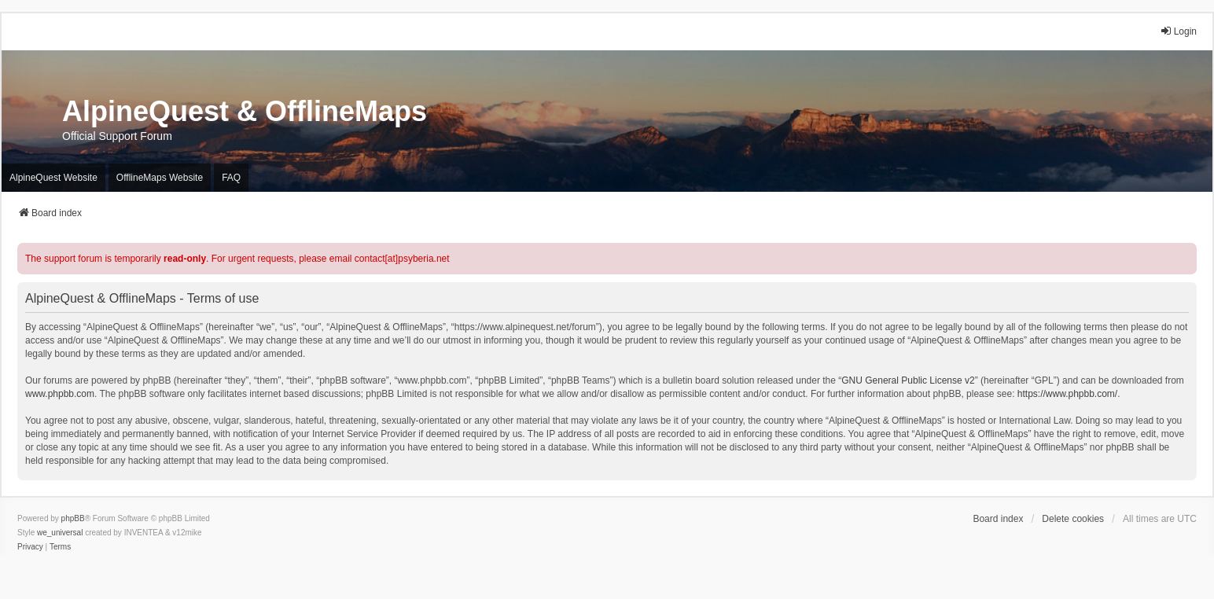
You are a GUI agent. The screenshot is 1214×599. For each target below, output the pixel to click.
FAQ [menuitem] (231, 177)
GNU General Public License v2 (907, 380)
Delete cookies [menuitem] (1073, 518)
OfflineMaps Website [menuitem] (159, 177)
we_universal (60, 532)
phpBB (73, 518)
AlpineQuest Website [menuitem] (53, 177)
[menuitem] (30, 547)
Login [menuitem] (1178, 31)
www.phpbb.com (59, 393)
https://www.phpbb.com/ (1067, 393)
